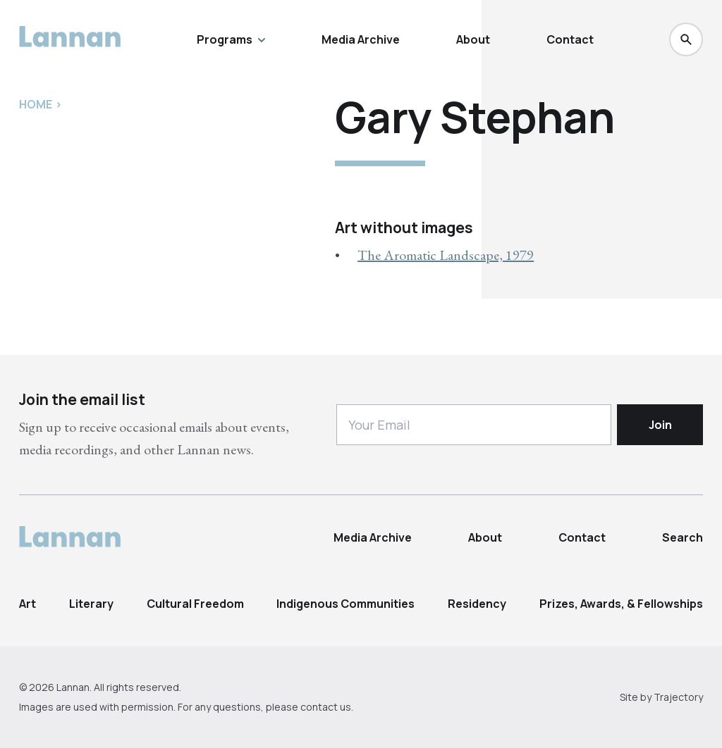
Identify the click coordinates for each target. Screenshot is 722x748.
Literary (91, 603)
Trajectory (678, 697)
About (473, 39)
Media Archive (361, 39)
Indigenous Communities (345, 603)
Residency (477, 603)
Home (35, 104)
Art (27, 603)
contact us (325, 706)
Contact (570, 39)
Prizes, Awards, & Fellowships (621, 603)
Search (682, 537)
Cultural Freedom (195, 603)
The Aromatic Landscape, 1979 (445, 255)
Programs (231, 39)
